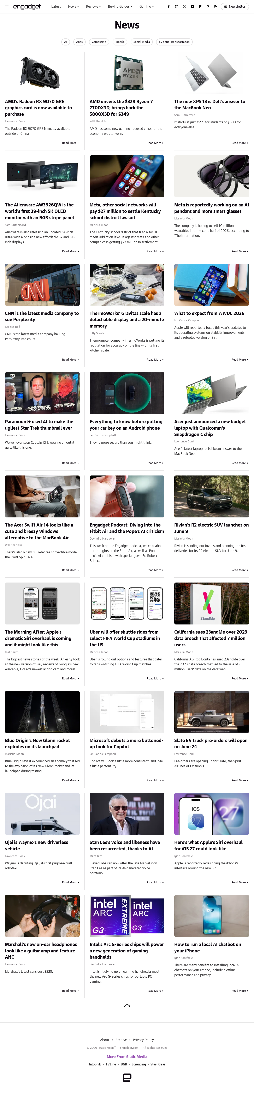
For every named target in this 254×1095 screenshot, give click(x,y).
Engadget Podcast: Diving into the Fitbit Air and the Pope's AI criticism (127, 528)
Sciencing (139, 1064)
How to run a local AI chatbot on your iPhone (207, 947)
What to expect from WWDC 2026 (209, 313)
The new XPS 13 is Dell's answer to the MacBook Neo (209, 104)
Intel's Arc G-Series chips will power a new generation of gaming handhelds (127, 951)
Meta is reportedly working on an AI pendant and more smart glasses (211, 208)
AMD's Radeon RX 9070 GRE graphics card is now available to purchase (38, 108)
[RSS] (216, 7)
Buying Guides (119, 6)
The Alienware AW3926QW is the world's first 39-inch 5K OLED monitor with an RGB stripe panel (39, 211)
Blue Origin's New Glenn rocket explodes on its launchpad (37, 743)
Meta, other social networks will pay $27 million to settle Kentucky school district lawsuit (125, 211)
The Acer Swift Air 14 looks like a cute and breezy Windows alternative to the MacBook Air (39, 531)
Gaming (145, 6)
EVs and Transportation (174, 42)
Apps (79, 42)
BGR (124, 1064)
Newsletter (234, 6)
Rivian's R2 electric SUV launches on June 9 (211, 528)
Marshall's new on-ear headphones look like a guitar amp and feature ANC (41, 951)
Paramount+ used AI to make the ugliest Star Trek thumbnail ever (39, 424)
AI (65, 42)
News (72, 6)
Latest (56, 6)
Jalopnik (95, 1064)
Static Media (106, 1047)
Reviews (92, 6)
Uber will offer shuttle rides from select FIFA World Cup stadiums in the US (125, 638)
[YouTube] (192, 7)
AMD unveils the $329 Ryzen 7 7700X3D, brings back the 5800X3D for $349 (121, 108)
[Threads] (208, 7)
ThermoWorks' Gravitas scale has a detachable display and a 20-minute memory (127, 320)
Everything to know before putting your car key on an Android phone (126, 424)
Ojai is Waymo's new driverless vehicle (36, 845)
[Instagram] (176, 7)
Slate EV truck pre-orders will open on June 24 (211, 743)
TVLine (111, 1064)
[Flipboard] (200, 7)
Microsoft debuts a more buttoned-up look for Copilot (126, 743)
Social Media (142, 42)
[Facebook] (169, 7)
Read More (69, 143)
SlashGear (157, 1064)
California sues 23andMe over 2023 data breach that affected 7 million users (210, 638)
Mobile (120, 42)
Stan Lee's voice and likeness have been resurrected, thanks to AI (125, 845)
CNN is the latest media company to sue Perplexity (42, 316)
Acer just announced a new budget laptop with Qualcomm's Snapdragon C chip (210, 428)
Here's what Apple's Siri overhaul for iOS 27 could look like (208, 845)
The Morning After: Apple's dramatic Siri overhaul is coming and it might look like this (38, 638)
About (104, 1040)
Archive (121, 1040)
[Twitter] (184, 7)
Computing (99, 42)
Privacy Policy (143, 1040)
